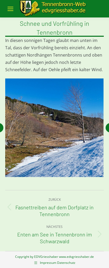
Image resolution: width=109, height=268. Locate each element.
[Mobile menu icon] (10, 9)
